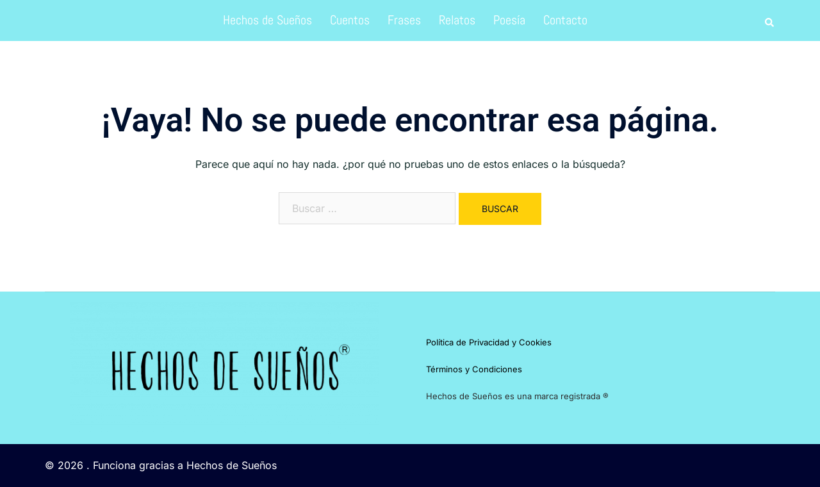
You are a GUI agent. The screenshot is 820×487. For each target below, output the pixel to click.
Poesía (509, 20)
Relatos (457, 20)
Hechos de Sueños (267, 20)
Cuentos (350, 20)
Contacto (565, 20)
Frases (404, 20)
